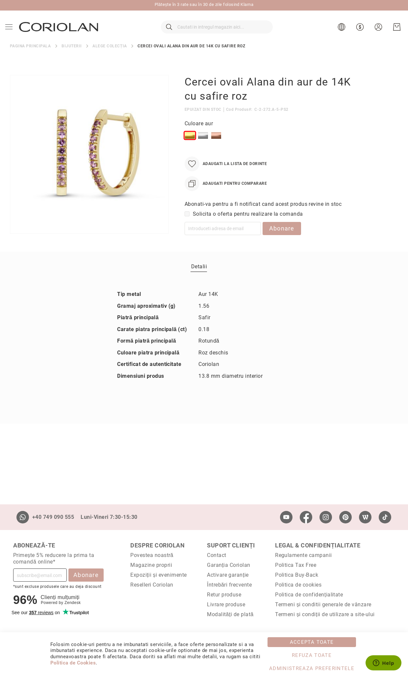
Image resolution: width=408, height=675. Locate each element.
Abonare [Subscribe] (86, 574)
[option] (190, 146)
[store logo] (59, 32)
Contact (216, 555)
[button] (341, 33)
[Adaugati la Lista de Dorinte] (226, 175)
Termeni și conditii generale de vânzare (323, 604)
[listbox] (268, 148)
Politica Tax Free (295, 565)
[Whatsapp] (22, 517)
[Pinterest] (345, 517)
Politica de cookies (298, 585)
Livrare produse (226, 604)
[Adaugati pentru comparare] (226, 194)
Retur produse (224, 594)
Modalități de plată (230, 614)
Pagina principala (30, 57)
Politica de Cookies (73, 663)
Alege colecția (109, 57)
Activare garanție (228, 575)
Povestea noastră (151, 555)
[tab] (199, 278)
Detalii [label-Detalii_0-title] (199, 278)
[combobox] (217, 32)
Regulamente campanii (303, 555)
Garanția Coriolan (228, 565)
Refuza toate (312, 655)
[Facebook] (306, 517)
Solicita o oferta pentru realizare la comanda (248, 225)
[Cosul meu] (395, 33)
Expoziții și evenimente (158, 575)
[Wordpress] (365, 517)
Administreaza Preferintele (311, 668)
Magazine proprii (151, 565)
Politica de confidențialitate (309, 594)
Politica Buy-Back (296, 575)
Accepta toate (312, 642)
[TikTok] (385, 517)
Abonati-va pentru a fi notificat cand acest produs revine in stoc (263, 215)
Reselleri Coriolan (151, 585)
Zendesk (72, 602)
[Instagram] (325, 517)
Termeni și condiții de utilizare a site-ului (325, 614)
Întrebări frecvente (229, 585)
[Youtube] (286, 517)
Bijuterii (72, 57)
